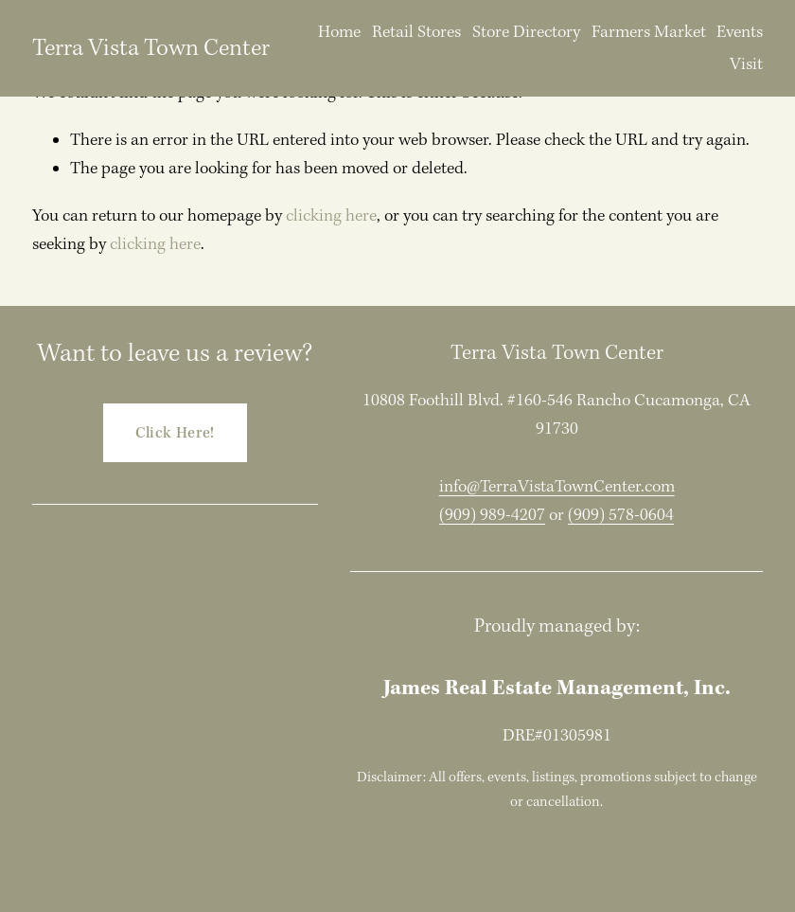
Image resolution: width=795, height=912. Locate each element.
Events (739, 32)
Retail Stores (416, 32)
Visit (746, 64)
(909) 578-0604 (621, 515)
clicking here (331, 215)
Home (339, 32)
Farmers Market (649, 32)
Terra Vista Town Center (151, 48)
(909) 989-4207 (492, 515)
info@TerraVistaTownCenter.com (557, 486)
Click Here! (175, 433)
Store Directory (526, 32)
